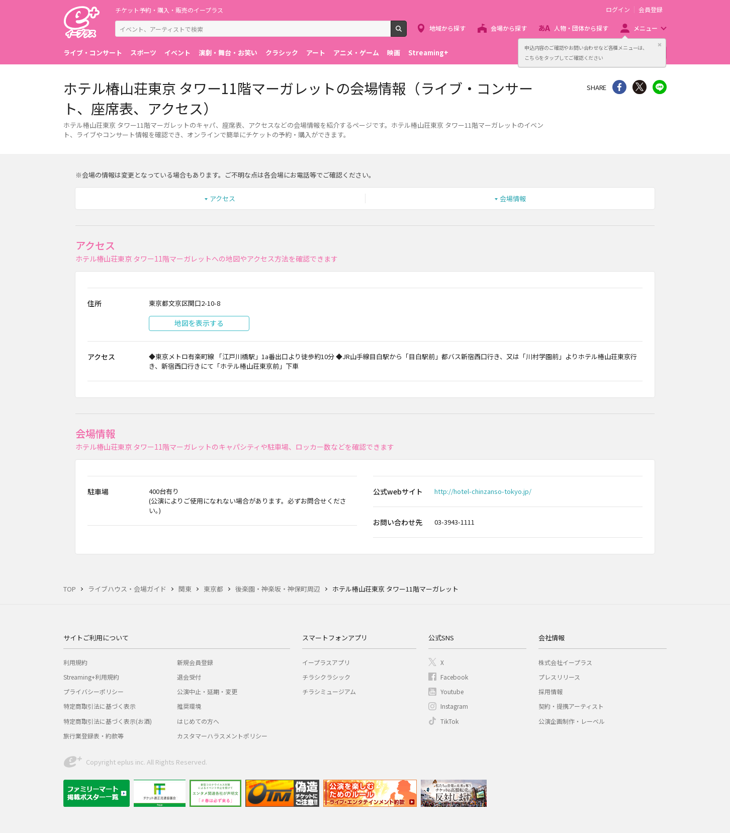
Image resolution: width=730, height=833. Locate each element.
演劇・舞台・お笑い (228, 52)
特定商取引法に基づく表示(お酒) (107, 721)
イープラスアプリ (326, 662)
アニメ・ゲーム (356, 52)
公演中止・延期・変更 (207, 691)
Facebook (454, 677)
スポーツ (143, 52)
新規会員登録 (195, 662)
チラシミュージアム (329, 691)
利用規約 (75, 662)
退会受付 (189, 677)
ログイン (618, 9)
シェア (619, 87)
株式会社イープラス (565, 662)
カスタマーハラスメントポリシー (222, 735)
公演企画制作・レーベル (571, 721)
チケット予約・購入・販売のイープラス (169, 10)
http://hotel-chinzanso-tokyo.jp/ (482, 491)
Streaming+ (428, 52)
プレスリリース (559, 677)
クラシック (281, 52)
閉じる (660, 45)
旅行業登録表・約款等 (93, 735)
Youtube (452, 691)
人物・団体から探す (581, 28)
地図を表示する (199, 323)
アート (315, 52)
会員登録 (650, 9)
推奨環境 (189, 706)
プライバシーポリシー (93, 691)
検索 (406, 33)
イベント (177, 52)
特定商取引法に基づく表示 (99, 706)
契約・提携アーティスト (571, 706)
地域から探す (447, 28)
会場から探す (509, 28)
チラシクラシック (326, 677)
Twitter (639, 87)
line (660, 87)
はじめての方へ (198, 721)
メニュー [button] (645, 28)
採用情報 (550, 691)
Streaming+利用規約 (91, 677)
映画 (393, 52)
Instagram (454, 706)
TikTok (449, 721)
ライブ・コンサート (92, 52)
